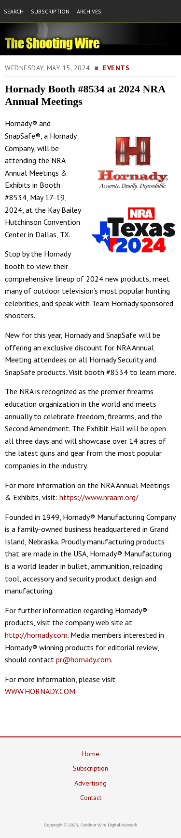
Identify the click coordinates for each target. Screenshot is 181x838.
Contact (90, 797)
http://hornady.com (36, 635)
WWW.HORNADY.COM (40, 691)
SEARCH (14, 11)
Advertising (90, 783)
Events (116, 68)
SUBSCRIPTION (50, 11)
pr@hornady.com (83, 659)
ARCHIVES (89, 11)
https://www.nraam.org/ (99, 497)
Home (90, 753)
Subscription (90, 768)
